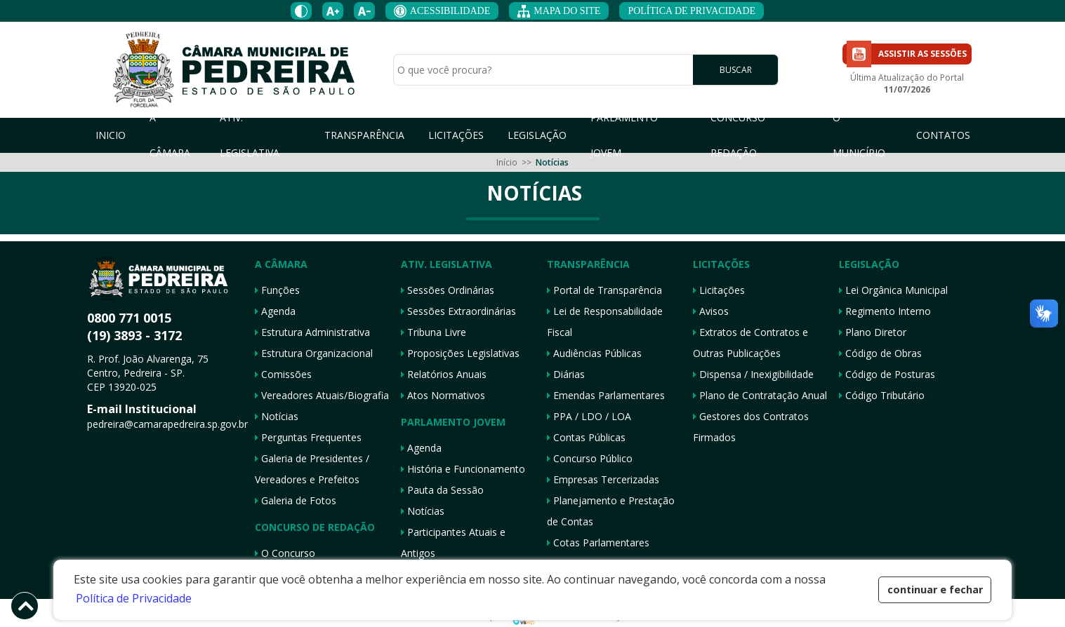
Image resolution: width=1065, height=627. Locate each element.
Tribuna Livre (433, 332)
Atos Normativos (443, 395)
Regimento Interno (885, 311)
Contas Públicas (586, 437)
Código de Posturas (887, 374)
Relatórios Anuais (444, 374)
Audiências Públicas (594, 353)
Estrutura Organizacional (314, 353)
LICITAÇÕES (456, 135)
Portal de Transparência (604, 290)
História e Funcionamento (463, 469)
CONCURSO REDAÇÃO (737, 135)
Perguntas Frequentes (308, 437)
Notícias (276, 416)
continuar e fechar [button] (935, 589)
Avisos (711, 311)
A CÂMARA (170, 135)
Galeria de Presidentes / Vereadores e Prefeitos (312, 469)
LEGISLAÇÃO (537, 135)
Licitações (719, 290)
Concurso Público (590, 458)
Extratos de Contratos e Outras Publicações (750, 342)
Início (506, 162)
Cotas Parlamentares (598, 542)
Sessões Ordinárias (447, 290)
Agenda (275, 311)
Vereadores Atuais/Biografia (322, 395)
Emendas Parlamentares (606, 395)
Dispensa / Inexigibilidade (753, 374)
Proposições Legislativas (460, 353)
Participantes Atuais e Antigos (453, 542)
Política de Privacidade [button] (134, 598)
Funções (277, 290)
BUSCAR (736, 70)
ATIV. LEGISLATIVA (249, 135)
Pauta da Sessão (442, 490)
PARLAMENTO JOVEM (624, 135)
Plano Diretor (872, 332)
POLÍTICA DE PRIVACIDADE (691, 11)
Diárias (566, 374)
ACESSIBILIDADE (442, 11)
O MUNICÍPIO (859, 135)
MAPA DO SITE (558, 11)
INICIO (110, 135)
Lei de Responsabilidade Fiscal (605, 321)
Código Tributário (882, 395)
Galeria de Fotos (295, 500)
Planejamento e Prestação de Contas (611, 511)
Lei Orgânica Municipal (893, 290)
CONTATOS (943, 135)
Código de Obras (880, 353)
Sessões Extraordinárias (458, 311)
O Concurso (285, 553)
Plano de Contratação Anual (760, 395)
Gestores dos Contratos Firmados (751, 427)
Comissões (283, 374)
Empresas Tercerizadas (603, 479)
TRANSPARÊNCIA (364, 135)
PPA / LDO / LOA (589, 416)
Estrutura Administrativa (312, 332)
